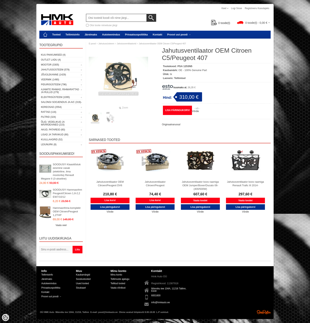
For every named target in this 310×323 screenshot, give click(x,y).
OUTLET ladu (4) (51, 59)
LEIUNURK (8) (49, 144)
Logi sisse (236, 8)
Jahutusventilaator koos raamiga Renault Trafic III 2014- (245, 183)
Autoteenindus (111, 34)
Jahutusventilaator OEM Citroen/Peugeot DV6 (110, 183)
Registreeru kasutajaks (257, 8)
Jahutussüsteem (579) (55, 69)
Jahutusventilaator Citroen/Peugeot (155, 183)
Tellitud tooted (118, 283)
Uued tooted (82, 283)
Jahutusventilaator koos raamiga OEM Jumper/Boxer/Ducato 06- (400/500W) (200, 185)
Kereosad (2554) (51, 107)
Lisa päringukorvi (177, 110)
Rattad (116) (48, 112)
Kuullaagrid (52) (51, 139)
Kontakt (157, 34)
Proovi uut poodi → (179, 34)
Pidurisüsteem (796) (54, 84)
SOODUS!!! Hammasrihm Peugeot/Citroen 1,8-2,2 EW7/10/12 (67, 193)
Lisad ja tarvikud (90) (54, 134)
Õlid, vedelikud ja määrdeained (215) (52, 123)
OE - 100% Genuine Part (193, 70)
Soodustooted (83, 279)
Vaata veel (61, 225)
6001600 (156, 295)
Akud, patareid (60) (53, 129)
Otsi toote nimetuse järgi (103, 25)
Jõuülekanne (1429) (53, 74)
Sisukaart (81, 288)
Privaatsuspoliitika (136, 34)
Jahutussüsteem (106, 43)
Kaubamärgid (83, 275)
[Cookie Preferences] (5, 317)
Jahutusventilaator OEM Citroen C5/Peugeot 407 (162, 43)
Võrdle (195, 111)
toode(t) (220, 23)
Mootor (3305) (50, 64)
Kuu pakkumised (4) (53, 54)
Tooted (56, 34)
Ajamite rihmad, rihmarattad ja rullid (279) (60, 91)
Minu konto (116, 275)
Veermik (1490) (50, 79)
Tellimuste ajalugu (120, 279)
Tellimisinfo (72, 34)
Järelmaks (91, 34)
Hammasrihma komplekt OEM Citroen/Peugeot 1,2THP (66, 211)
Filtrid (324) (48, 117)
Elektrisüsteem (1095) (55, 97)
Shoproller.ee (264, 312)
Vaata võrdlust (118, 288)
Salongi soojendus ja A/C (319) (61, 102)
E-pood (92, 43)
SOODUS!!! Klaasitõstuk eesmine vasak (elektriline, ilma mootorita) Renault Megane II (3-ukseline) (61, 171)
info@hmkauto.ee (160, 302)
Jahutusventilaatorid (126, 43)
